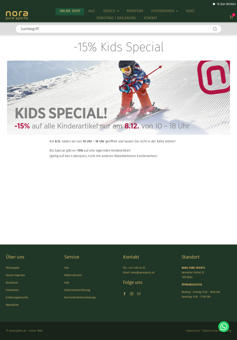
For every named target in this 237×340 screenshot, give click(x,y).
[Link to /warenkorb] (231, 17)
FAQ (66, 268)
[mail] (138, 293)
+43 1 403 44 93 (136, 268)
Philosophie (13, 268)
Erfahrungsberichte (17, 297)
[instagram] (131, 293)
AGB (66, 282)
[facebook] (124, 293)
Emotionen (12, 290)
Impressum (193, 330)
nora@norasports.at (142, 272)
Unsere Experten (15, 275)
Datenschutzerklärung (77, 290)
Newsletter (12, 305)
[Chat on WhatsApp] (223, 326)
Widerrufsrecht (73, 275)
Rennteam (12, 282)
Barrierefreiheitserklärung (79, 297)
